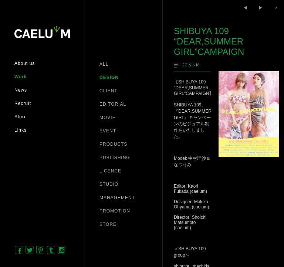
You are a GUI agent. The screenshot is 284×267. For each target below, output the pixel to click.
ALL (103, 64)
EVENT (107, 131)
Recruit (22, 103)
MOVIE (107, 117)
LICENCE (110, 171)
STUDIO (108, 184)
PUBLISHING (114, 157)
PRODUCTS (113, 144)
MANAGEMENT (117, 197)
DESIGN (109, 77)
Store (20, 116)
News (20, 90)
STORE (107, 224)
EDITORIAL (112, 104)
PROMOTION (114, 211)
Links (20, 130)
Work (20, 76)
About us (24, 63)
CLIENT (108, 90)
